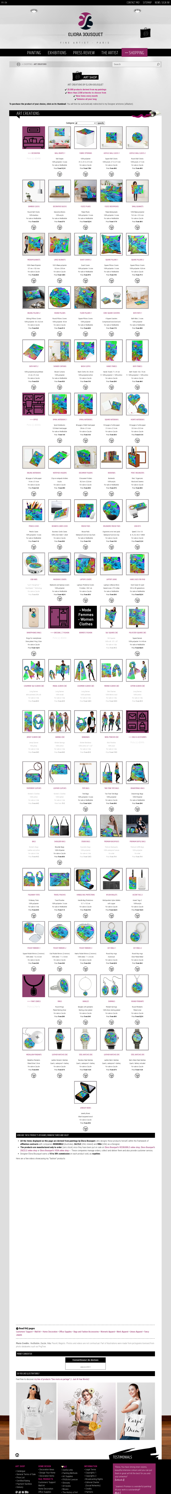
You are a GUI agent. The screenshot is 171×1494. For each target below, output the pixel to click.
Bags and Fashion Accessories (86, 1331)
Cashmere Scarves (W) (85, 686)
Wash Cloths (85, 366)
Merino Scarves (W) (111, 686)
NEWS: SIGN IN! (162, 2)
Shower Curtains (59, 366)
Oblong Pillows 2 (33, 313)
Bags (34, 841)
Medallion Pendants (34, 1054)
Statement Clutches (34, 788)
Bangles (86, 1001)
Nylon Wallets (111, 894)
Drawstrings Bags (137, 788)
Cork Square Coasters (111, 313)
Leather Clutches (59, 788)
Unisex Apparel (136, 1331)
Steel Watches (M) (137, 1054)
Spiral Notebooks (85, 419)
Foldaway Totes (34, 894)
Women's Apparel (108, 1331)
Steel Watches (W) (85, 1054)
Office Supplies (65, 1331)
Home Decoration (50, 1331)
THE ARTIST (109, 52)
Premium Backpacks (111, 841)
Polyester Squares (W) (137, 632)
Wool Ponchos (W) (111, 737)
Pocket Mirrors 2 (59, 948)
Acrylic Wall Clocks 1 (112, 153)
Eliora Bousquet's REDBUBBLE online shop (122, 1147)
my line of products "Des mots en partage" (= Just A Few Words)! (61, 1379)
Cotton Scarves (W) (137, 686)
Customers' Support (24, 1331)
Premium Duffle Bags (137, 841)
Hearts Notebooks (137, 419)
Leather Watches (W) (60, 1054)
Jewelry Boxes (85, 1108)
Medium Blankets (34, 259)
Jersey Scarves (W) (34, 737)
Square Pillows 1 (111, 259)
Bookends (111, 473)
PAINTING (34, 52)
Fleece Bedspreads (112, 206)
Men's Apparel (122, 1331)
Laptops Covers (86, 579)
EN (6, 2)
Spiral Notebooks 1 (60, 419)
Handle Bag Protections (86, 894)
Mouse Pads (85, 526)
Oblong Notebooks (34, 473)
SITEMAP (147, 2)
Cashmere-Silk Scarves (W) (34, 686)
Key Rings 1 (112, 948)
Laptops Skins (111, 579)
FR (2, 2)
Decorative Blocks (60, 206)
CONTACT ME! (133, 2)
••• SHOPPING (134, 52)
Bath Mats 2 (33, 366)
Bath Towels (137, 366)
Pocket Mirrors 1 (34, 948)
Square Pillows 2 (137, 259)
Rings (60, 1001)
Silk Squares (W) (112, 632)
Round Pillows (59, 313)
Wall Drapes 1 (60, 153)
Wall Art (37, 1331)
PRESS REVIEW (84, 52)
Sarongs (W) (60, 737)
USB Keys (137, 526)
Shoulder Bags (59, 841)
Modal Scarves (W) (60, 686)
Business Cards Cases (60, 526)
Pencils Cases (34, 526)
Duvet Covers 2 (85, 259)
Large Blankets (60, 259)
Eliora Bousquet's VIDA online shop (54, 1150)
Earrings (111, 1001)
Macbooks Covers (59, 579)
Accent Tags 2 (138, 894)
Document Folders (86, 473)
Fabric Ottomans (85, 153)
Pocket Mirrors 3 (85, 948)
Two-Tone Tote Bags (111, 788)
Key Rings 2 (137, 948)
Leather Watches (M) (111, 1054)
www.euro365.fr (85, 1367)
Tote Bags (85, 788)
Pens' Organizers (137, 473)
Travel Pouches (60, 894)
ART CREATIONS (40, 64)
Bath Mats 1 (137, 313)
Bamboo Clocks (34, 206)
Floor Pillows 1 (86, 313)
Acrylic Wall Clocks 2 (137, 153)
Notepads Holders (60, 473)
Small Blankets (137, 206)
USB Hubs (33, 579)
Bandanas (86, 737)
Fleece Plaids (86, 206)
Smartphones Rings (34, 632)
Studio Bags (85, 841)
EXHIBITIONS (57, 52)
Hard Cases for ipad (137, 579)
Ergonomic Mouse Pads (111, 526)
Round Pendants (137, 1001)
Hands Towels (111, 366)
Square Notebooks (111, 419)
